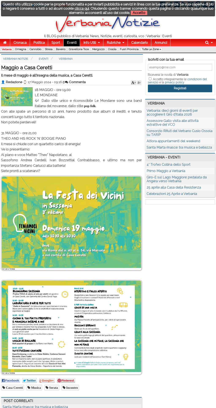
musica (35, 387)
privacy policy (174, 82)
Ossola (112, 49)
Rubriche (113, 43)
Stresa (49, 49)
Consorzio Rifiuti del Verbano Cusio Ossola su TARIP (179, 133)
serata (53, 387)
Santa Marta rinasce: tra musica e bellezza (179, 147)
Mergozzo (98, 49)
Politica (39, 43)
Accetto (139, 13)
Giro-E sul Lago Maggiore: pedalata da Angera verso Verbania (177, 179)
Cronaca (20, 43)
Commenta (75, 82)
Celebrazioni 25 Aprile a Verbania (172, 194)
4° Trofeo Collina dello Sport (168, 165)
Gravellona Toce (79, 49)
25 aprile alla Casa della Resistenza (174, 187)
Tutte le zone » (151, 49)
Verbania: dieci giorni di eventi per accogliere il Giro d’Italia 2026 (172, 112)
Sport (55, 43)
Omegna (20, 49)
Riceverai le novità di (168, 74)
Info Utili (89, 43)
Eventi (72, 43)
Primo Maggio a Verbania (166, 171)
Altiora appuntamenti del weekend (173, 141)
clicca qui (81, 9)
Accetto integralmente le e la (177, 80)
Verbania (7, 49)
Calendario (139, 43)
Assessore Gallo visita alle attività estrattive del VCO (172, 123)
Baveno (60, 49)
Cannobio (35, 49)
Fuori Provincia (129, 49)
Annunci (161, 43)
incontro (71, 387)
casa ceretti (14, 387)
